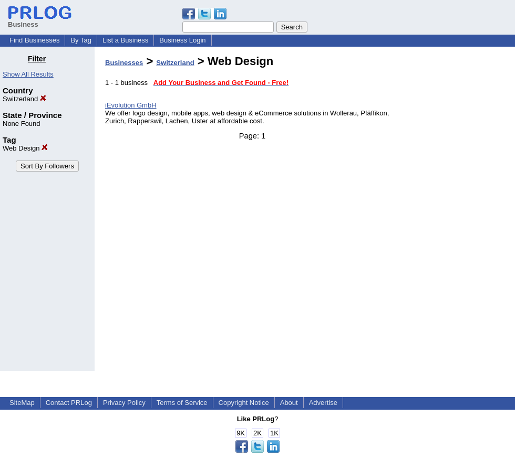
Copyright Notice (244, 403)
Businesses (124, 63)
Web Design (25, 148)
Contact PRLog (69, 403)
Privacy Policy (124, 403)
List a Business (125, 40)
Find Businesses (34, 40)
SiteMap (22, 403)
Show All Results (28, 74)
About (289, 403)
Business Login (182, 40)
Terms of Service (182, 403)
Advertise (323, 403)
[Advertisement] (461, 212)
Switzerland (24, 99)
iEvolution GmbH (131, 105)
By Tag (80, 40)
